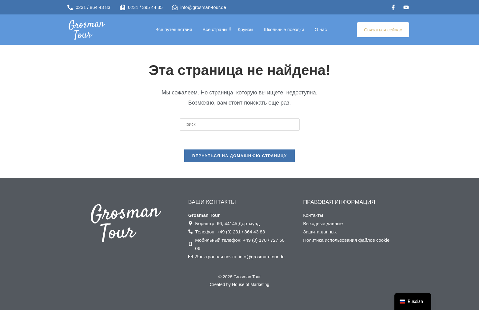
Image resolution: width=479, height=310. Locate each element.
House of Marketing (250, 284)
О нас (321, 29)
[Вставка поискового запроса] (240, 124)
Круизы (245, 29)
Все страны (216, 29)
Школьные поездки (284, 29)
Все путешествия (173, 29)
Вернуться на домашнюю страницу (239, 155)
